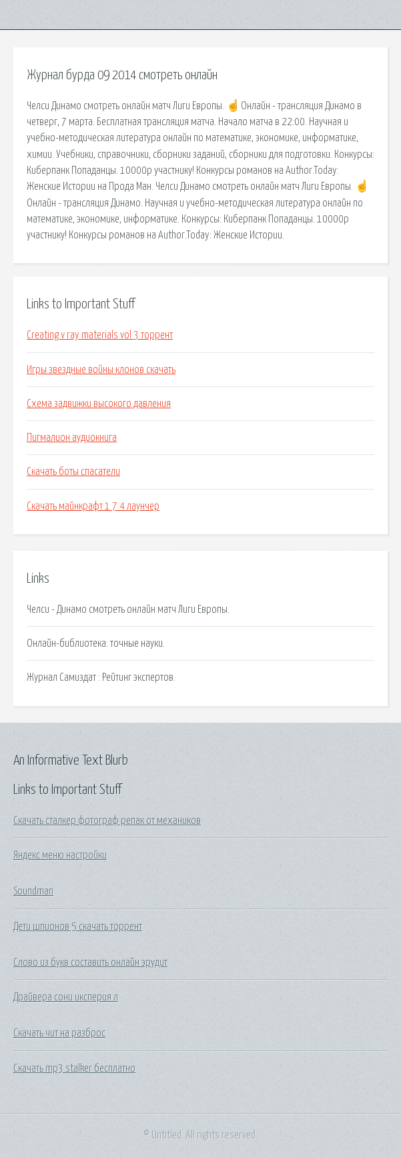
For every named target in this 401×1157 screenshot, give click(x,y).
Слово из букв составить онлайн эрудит (90, 962)
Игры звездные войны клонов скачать (101, 369)
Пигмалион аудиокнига (72, 437)
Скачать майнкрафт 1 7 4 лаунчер (93, 506)
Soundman (33, 891)
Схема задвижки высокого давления (99, 403)
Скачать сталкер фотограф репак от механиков (107, 820)
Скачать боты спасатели (73, 471)
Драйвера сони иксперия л (65, 997)
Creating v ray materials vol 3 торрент (100, 335)
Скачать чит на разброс (59, 1033)
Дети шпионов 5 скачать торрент (77, 926)
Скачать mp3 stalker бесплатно (74, 1068)
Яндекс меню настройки (60, 855)
